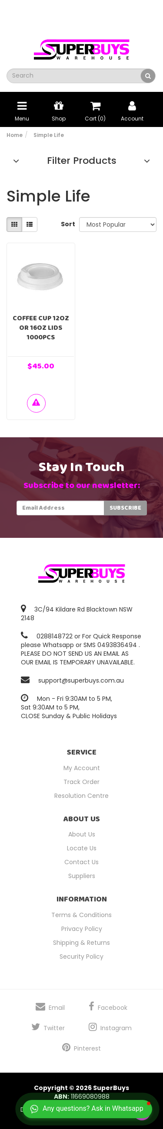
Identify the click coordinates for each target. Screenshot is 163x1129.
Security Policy (81, 956)
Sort (67, 224)
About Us (81, 834)
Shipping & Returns (81, 942)
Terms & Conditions (81, 915)
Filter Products (81, 161)
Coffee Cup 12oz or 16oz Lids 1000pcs (41, 328)
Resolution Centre (81, 795)
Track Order (81, 782)
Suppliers (81, 876)
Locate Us (81, 848)
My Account (81, 768)
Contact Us (81, 862)
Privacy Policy (81, 928)
